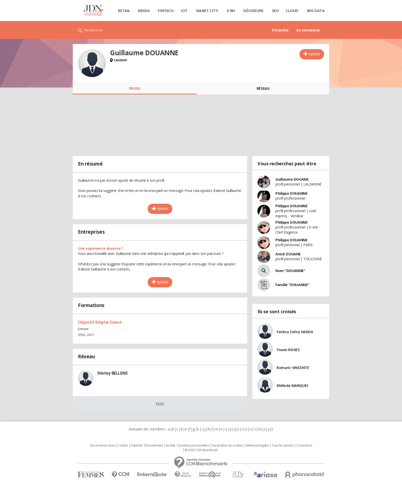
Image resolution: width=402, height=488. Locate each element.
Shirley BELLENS (112, 373)
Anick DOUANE (288, 254)
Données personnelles (193, 445)
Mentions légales (257, 445)
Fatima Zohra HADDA (295, 331)
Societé (170, 445)
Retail (124, 10)
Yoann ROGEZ (288, 349)
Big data (316, 10)
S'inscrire (280, 29)
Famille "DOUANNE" (292, 284)
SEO (275, 10)
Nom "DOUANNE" (290, 270)
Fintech (165, 10)
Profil (134, 88)
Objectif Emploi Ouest (100, 322)
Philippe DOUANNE (291, 193)
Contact (122, 445)
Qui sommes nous (102, 445)
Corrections (304, 445)
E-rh (231, 10)
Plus (160, 403)
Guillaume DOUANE (291, 179)
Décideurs (253, 10)
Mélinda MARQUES (292, 385)
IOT (184, 10)
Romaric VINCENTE (293, 367)
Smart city (207, 10)
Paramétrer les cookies (227, 445)
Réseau (263, 88)
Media (144, 10)
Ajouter (314, 53)
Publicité (136, 445)
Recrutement (154, 445)
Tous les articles (282, 445)
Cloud (292, 10)
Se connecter (308, 29)
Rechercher (93, 29)
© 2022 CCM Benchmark (201, 450)
